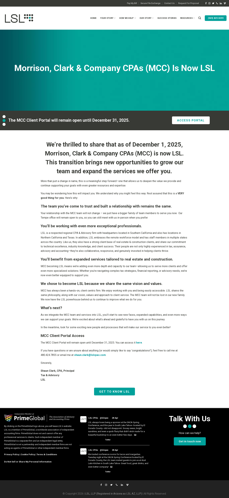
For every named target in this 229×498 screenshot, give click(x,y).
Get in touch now (190, 441)
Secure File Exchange (150, 3)
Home (93, 18)
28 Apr (115, 418)
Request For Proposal (188, 3)
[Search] (199, 18)
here (139, 342)
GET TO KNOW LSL (114, 391)
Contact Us (169, 3)
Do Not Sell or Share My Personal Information (28, 461)
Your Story (108, 18)
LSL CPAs (93, 418)
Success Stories (167, 18)
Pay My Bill (132, 3)
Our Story (147, 18)
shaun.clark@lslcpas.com (90, 355)
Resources (187, 18)
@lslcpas (104, 418)
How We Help (127, 18)
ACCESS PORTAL (191, 120)
